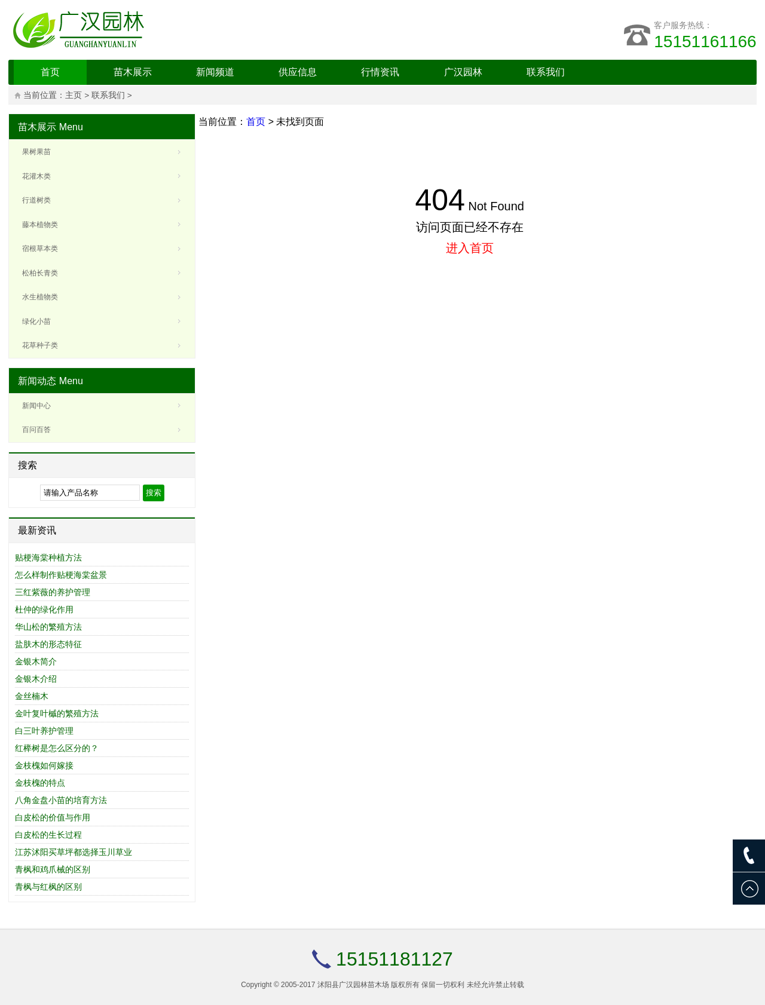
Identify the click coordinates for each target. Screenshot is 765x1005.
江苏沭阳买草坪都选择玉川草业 (73, 852)
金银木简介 (36, 661)
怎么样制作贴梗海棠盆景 (61, 575)
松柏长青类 (40, 273)
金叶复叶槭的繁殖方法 (57, 713)
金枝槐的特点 (40, 783)
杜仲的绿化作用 (44, 609)
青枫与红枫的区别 (48, 886)
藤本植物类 (40, 224)
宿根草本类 (40, 248)
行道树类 (36, 200)
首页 (50, 72)
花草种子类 (40, 345)
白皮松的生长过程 (48, 834)
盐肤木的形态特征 (48, 644)
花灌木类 (36, 176)
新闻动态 (37, 381)
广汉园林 (463, 72)
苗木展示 (133, 72)
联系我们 (546, 72)
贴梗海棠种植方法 (48, 557)
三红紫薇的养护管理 (52, 592)
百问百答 (36, 429)
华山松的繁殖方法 (48, 627)
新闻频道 (215, 72)
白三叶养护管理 (44, 731)
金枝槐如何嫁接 (44, 765)
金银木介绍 (36, 679)
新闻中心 (36, 406)
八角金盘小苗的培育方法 (61, 800)
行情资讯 (380, 72)
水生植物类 (40, 297)
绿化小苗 (36, 321)
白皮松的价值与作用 (52, 817)
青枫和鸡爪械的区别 (52, 869)
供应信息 (298, 72)
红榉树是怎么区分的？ (57, 748)
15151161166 (705, 41)
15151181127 (394, 959)
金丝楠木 (31, 696)
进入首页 (470, 248)
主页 (73, 95)
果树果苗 (36, 152)
